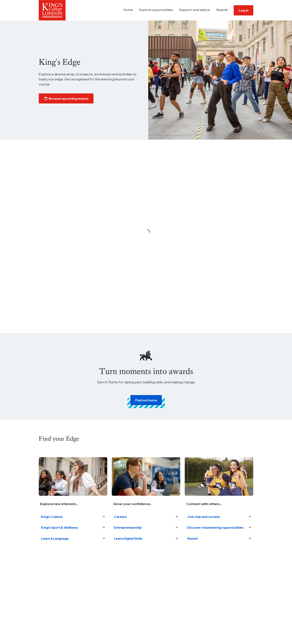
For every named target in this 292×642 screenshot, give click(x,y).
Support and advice (194, 10)
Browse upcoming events (67, 98)
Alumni (219, 543)
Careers (146, 516)
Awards (222, 10)
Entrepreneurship (146, 527)
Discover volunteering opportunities (219, 530)
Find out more (146, 400)
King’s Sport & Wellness (73, 527)
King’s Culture (73, 516)
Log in (243, 10)
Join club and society (219, 516)
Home (128, 10)
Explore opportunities (156, 10)
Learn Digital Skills (146, 538)
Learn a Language (73, 538)
